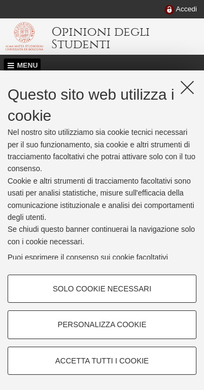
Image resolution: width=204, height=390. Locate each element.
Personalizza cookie (101, 324)
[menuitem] (180, 10)
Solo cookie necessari (101, 288)
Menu (27, 65)
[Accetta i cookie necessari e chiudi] (187, 87)
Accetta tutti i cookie (102, 360)
